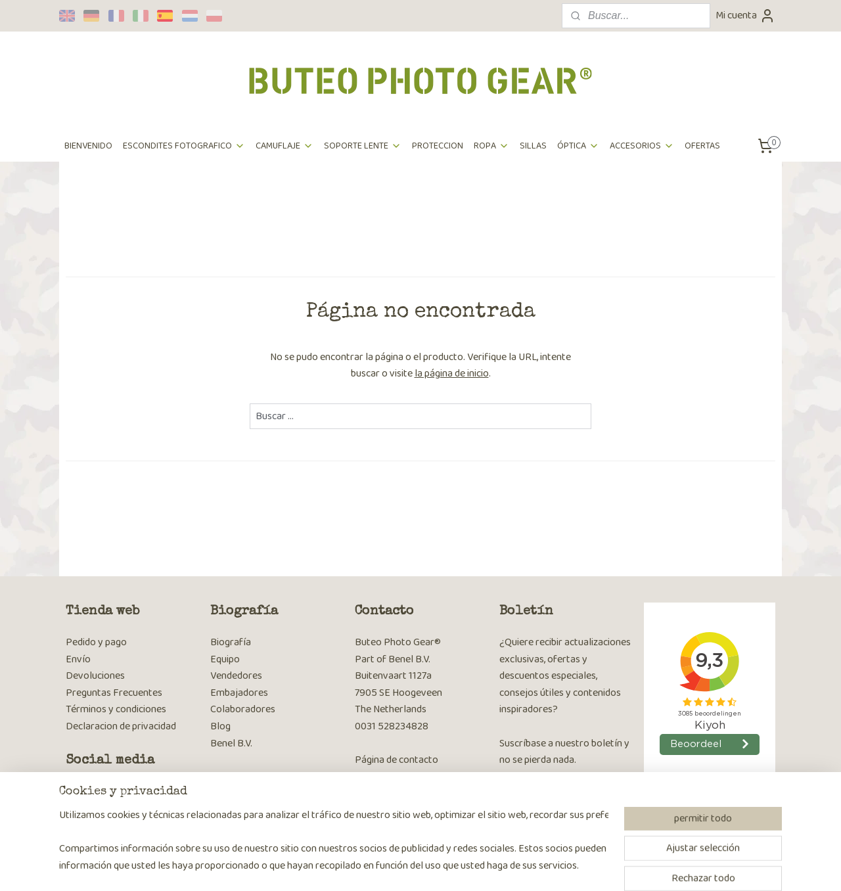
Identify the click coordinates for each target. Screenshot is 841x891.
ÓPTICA (578, 146)
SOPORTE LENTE (362, 146)
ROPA (491, 146)
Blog (220, 726)
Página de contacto (396, 760)
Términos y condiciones (116, 709)
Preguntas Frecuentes (114, 693)
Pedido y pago (96, 642)
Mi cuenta (745, 15)
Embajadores (239, 693)
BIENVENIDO (88, 146)
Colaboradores (242, 709)
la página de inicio (452, 373)
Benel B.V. (231, 743)
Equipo (225, 659)
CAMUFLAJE (284, 146)
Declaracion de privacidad (121, 726)
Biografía (230, 642)
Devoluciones (95, 676)
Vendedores (236, 676)
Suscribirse (533, 795)
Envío (78, 659)
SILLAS (533, 146)
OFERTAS (702, 146)
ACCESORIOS (642, 146)
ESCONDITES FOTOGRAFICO (184, 146)
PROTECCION (437, 146)
